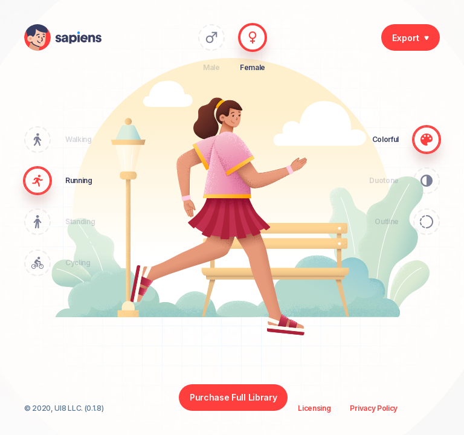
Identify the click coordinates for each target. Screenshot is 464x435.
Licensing (314, 408)
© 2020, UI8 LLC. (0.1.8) (63, 408)
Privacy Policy (374, 408)
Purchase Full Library (233, 397)
